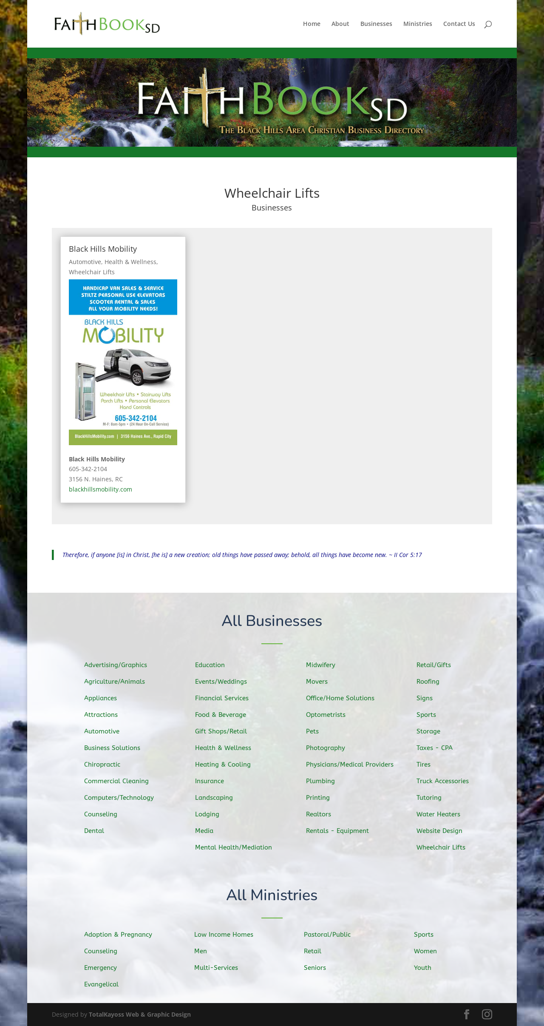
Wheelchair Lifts (92, 272)
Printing (322, 796)
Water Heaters (442, 813)
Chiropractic (106, 764)
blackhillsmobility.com (100, 489)
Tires (428, 764)
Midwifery (325, 666)
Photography (330, 748)
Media (209, 829)
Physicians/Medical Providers (352, 764)
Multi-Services (220, 967)
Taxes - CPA (439, 748)
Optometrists (330, 715)
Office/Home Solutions (343, 698)
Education (214, 667)
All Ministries (272, 896)
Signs (429, 699)
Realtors (323, 813)
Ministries (417, 24)
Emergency (105, 968)
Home (311, 24)
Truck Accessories (446, 780)
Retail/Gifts (438, 666)
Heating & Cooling (226, 764)
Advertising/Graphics (119, 666)
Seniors (320, 967)
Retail (318, 951)
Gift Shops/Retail (225, 732)
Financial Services (225, 699)
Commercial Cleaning (120, 780)
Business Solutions (116, 748)
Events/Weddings (225, 683)
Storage (433, 732)
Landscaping (218, 797)
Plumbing (325, 780)
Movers (322, 683)
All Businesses (272, 622)
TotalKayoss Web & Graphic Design (140, 1014)
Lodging (212, 813)
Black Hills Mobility (103, 249)
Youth (428, 967)
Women (430, 951)
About (340, 24)
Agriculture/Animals (118, 682)
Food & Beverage (224, 715)
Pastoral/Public (331, 935)
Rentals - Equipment (341, 829)
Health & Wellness (130, 262)
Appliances (105, 699)
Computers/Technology (122, 797)
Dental (99, 829)
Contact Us (459, 24)
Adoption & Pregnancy (121, 935)
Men (205, 951)
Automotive (85, 262)
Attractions (105, 715)
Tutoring (433, 796)
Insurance (214, 780)
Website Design (443, 829)
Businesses (376, 24)
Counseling (105, 813)
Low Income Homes (227, 935)
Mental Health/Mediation (236, 846)
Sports (431, 715)
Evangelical (106, 984)
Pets (317, 732)
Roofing (432, 683)
